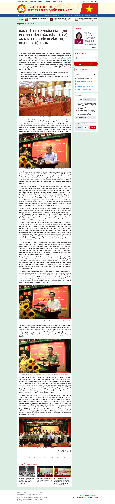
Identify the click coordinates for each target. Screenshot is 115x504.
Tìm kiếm (93, 127)
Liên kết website (81, 53)
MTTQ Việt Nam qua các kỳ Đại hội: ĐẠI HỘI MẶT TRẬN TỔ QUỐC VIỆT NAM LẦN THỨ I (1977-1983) (26, 481)
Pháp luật (86, 99)
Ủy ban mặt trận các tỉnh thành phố (85, 69)
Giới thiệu (78, 29)
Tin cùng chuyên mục (29, 464)
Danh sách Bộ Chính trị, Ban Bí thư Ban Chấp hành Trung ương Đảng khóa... (62, 19)
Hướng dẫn (79, 99)
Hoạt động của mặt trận (25, 24)
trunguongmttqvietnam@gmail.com (35, 499)
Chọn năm (78, 127)
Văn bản (78, 95)
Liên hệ (40, 1)
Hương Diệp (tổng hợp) (28, 48)
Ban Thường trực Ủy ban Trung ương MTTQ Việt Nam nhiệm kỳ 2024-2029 (44, 480)
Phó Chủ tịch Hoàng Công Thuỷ (58, 458)
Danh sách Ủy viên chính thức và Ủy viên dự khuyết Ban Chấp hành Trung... (88, 19)
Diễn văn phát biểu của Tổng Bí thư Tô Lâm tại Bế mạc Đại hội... (37, 19)
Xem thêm (94, 47)
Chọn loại (77, 123)
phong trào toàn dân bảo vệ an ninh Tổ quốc (36, 458)
